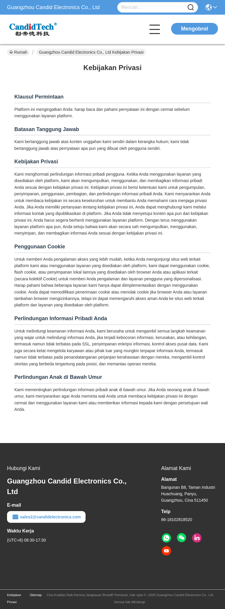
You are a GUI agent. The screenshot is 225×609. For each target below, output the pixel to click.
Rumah (18, 52)
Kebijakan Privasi (14, 598)
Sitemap (36, 595)
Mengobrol (194, 29)
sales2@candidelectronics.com (46, 517)
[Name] (190, 7)
